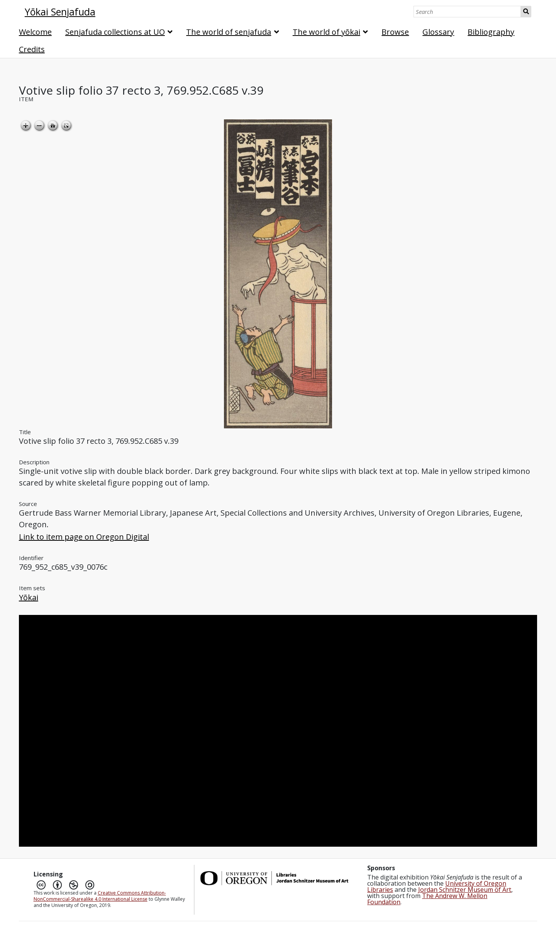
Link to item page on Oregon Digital (84, 536)
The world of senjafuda (228, 32)
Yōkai (28, 597)
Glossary (438, 32)
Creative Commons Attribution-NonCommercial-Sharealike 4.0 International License (100, 896)
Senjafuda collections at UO (115, 32)
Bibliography (491, 32)
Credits (32, 49)
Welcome (35, 32)
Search (526, 11)
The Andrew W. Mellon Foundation (427, 898)
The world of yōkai (326, 32)
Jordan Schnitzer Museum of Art (464, 889)
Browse (395, 32)
